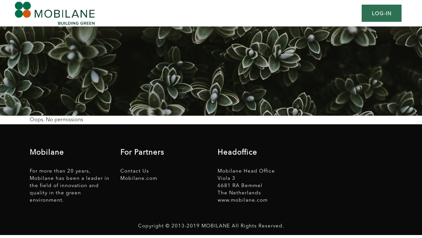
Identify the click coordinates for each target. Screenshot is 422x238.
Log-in (381, 14)
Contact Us (134, 171)
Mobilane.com (138, 178)
